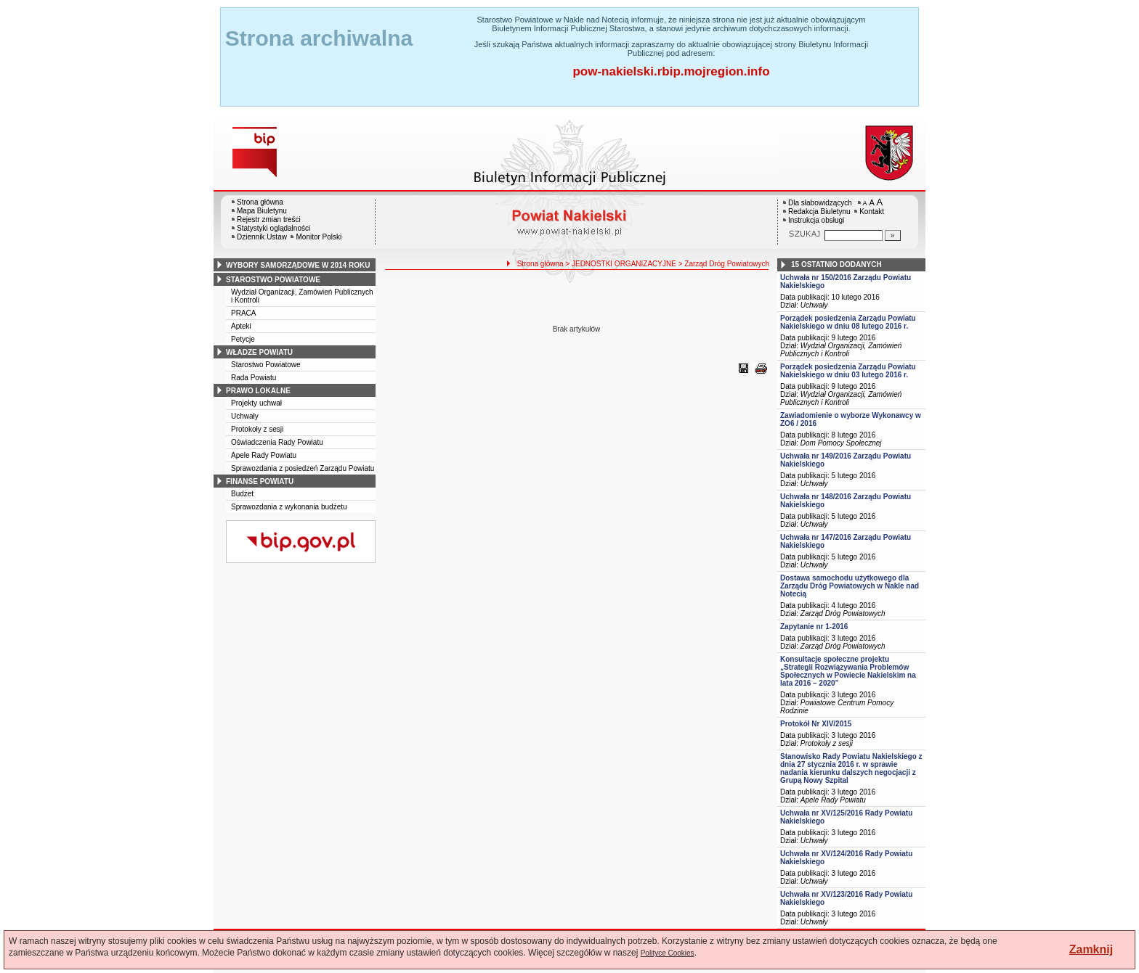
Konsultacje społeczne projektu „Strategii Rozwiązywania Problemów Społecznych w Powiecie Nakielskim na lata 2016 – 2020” (848, 671)
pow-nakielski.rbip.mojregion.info (670, 71)
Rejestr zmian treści (269, 219)
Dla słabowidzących (820, 203)
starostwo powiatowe (273, 280)
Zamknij (1091, 949)
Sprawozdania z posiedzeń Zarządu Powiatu (302, 468)
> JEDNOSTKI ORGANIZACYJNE (620, 264)
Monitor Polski (318, 237)
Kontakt (871, 211)
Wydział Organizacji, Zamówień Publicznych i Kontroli (840, 350)
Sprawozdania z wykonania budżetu (289, 507)
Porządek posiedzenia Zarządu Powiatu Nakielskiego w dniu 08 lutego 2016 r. (848, 322)
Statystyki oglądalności (273, 228)
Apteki (241, 326)
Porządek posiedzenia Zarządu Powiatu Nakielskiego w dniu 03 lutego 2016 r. (848, 371)
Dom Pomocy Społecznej (841, 443)
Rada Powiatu (253, 378)
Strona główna (260, 202)
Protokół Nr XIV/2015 (815, 724)
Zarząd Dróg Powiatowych (842, 613)
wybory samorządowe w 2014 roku (298, 265)
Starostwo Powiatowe (266, 365)
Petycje (243, 339)
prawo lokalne (258, 391)
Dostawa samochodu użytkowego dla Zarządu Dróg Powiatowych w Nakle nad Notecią (849, 586)
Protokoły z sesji (257, 429)
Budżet (242, 494)
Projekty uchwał (256, 403)
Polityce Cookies (667, 953)
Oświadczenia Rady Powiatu (277, 442)
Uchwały (245, 416)
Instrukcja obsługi (816, 220)
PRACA (243, 313)
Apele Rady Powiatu (263, 455)
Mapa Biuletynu (262, 211)
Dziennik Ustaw (262, 237)
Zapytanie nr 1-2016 (814, 627)
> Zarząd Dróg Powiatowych (723, 264)
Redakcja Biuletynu (819, 211)
